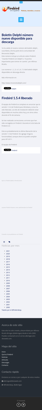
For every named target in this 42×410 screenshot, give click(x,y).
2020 (8, 254)
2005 (8, 294)
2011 (8, 278)
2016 (8, 264)
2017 (8, 262)
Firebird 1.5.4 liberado (17, 98)
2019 (8, 256)
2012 (8, 275)
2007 (8, 288)
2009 (8, 283)
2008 (8, 286)
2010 (8, 280)
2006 (8, 291)
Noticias (5, 357)
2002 (8, 302)
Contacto (5, 365)
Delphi (13, 89)
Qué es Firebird (7, 354)
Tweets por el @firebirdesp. (12, 310)
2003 (8, 299)
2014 (8, 270)
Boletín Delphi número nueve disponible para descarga (17, 38)
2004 (8, 297)
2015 (8, 267)
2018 (8, 259)
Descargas (5, 362)
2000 (8, 307)
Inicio (4, 352)
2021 (8, 251)
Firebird (14, 150)
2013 (8, 272)
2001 (8, 305)
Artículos (5, 360)
